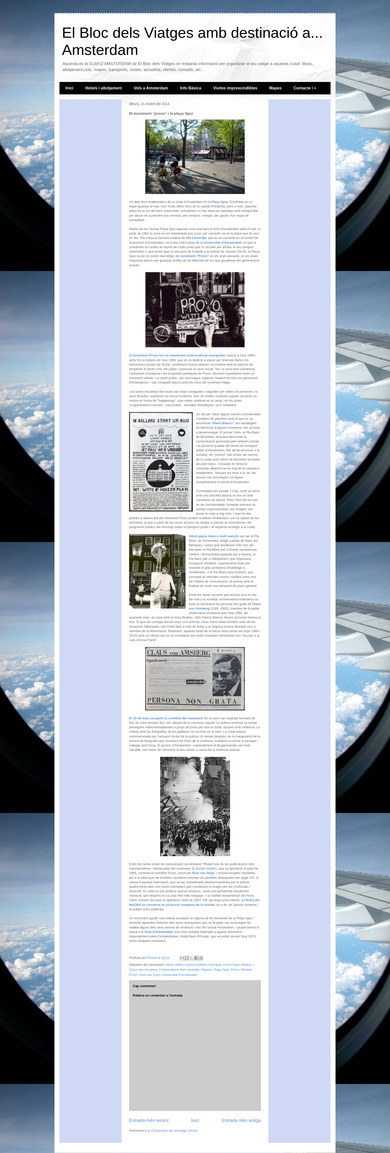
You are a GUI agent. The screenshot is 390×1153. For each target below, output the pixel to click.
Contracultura (168, 969)
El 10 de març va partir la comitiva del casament (166, 718)
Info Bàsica (190, 88)
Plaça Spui (219, 202)
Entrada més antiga (241, 1120)
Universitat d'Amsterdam (223, 242)
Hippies (206, 969)
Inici (69, 88)
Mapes (275, 88)
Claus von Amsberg (143, 969)
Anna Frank (231, 964)
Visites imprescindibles (235, 88)
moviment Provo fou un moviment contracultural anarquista (179, 355)
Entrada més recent (149, 1120)
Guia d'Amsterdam (158, 932)
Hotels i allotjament (103, 88)
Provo (208, 864)
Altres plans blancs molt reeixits (213, 536)
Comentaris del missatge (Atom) (174, 1130)
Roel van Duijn (203, 873)
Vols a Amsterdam (151, 88)
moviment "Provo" (195, 256)
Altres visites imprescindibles (186, 964)
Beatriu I (247, 964)
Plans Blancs (223, 423)
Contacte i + (304, 88)
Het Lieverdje (196, 238)
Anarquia (214, 964)
